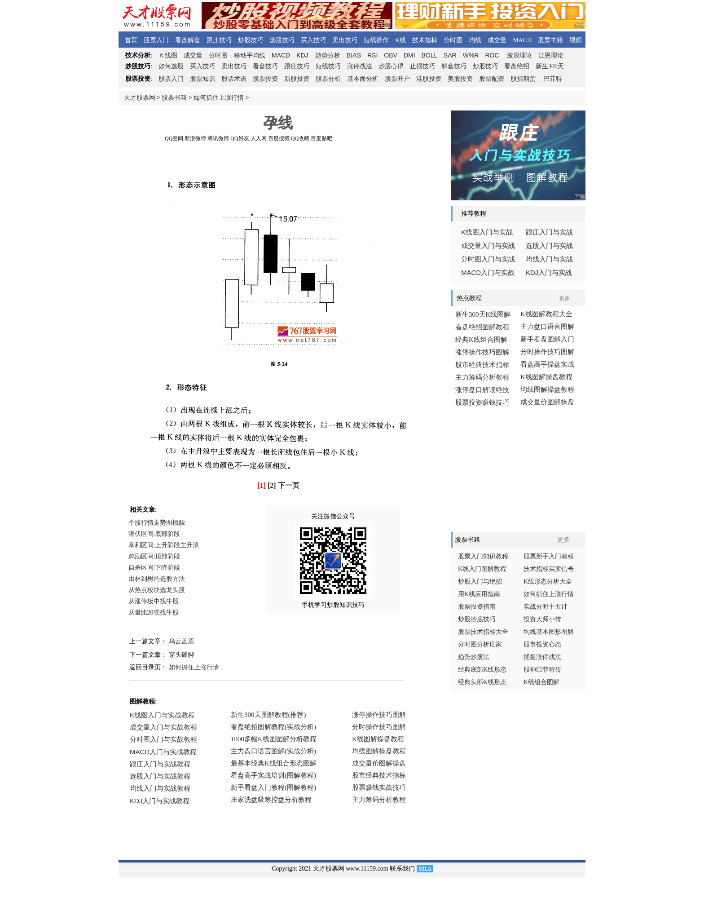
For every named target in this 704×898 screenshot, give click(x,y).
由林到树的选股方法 (156, 578)
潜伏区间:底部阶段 (154, 534)
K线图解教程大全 (546, 314)
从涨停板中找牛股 (153, 601)
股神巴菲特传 (542, 669)
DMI (409, 55)
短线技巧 (328, 66)
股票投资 (265, 78)
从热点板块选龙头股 (156, 590)
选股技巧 (282, 40)
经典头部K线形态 (482, 682)
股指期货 (523, 78)
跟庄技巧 (219, 40)
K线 (400, 40)
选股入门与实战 (549, 245)
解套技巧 (453, 66)
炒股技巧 (250, 40)
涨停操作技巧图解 (482, 352)
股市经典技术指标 (482, 364)
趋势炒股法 (473, 657)
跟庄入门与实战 (549, 232)
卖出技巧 (344, 40)
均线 (475, 40)
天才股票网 (139, 97)
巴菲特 (552, 78)
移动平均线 (249, 55)
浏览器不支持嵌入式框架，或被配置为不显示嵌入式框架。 (276, 764)
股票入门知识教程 (483, 556)
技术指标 (424, 40)
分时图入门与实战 (488, 259)
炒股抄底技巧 (477, 619)
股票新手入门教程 (549, 556)
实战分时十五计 (546, 606)
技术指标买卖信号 (549, 569)
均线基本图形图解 (549, 631)
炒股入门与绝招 (480, 581)
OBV (390, 55)
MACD (522, 40)
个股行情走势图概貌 (156, 522)
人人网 (259, 138)
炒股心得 (391, 66)
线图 (167, 55)
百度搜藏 (279, 138)
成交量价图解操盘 (547, 402)
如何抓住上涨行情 (219, 97)
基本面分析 (362, 78)
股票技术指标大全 (483, 631)
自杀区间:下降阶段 (154, 567)
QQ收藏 (300, 138)
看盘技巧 (265, 66)
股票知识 (202, 78)
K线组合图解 (541, 682)
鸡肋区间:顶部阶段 (154, 556)
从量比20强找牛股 (153, 612)
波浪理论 (519, 55)
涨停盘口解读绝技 (482, 390)
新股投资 (296, 78)
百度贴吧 (321, 138)
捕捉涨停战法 (542, 657)
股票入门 (156, 40)
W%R (471, 55)
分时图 (453, 40)
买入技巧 (313, 40)
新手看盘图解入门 (547, 339)
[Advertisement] (278, 161)
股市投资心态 (542, 644)
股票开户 (397, 78)
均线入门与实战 (549, 259)
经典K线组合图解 (481, 339)
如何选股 (171, 66)
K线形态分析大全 (548, 581)
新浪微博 (195, 138)
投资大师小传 (542, 619)
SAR (450, 55)
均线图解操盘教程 (547, 389)
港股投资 (428, 78)
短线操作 (376, 40)
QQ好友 (239, 138)
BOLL (429, 55)
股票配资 (491, 78)
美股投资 (460, 78)
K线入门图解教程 (482, 569)
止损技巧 (422, 66)
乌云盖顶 (181, 641)
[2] (272, 485)
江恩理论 (550, 55)
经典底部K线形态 (482, 669)
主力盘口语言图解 (547, 326)
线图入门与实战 (487, 232)
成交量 (497, 40)
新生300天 (550, 66)
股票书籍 (550, 40)
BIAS (354, 55)
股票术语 (233, 78)
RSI (372, 55)
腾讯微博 (218, 138)
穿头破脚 (181, 654)
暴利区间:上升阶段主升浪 (163, 545)
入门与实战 (488, 272)
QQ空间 (174, 138)
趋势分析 (327, 55)
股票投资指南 (477, 606)
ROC (492, 55)
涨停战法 (359, 66)
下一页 (288, 485)
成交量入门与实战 (488, 245)
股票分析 (328, 78)
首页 (131, 40)
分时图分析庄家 (480, 644)
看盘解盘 (187, 40)
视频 (575, 40)
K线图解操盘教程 (546, 376)
